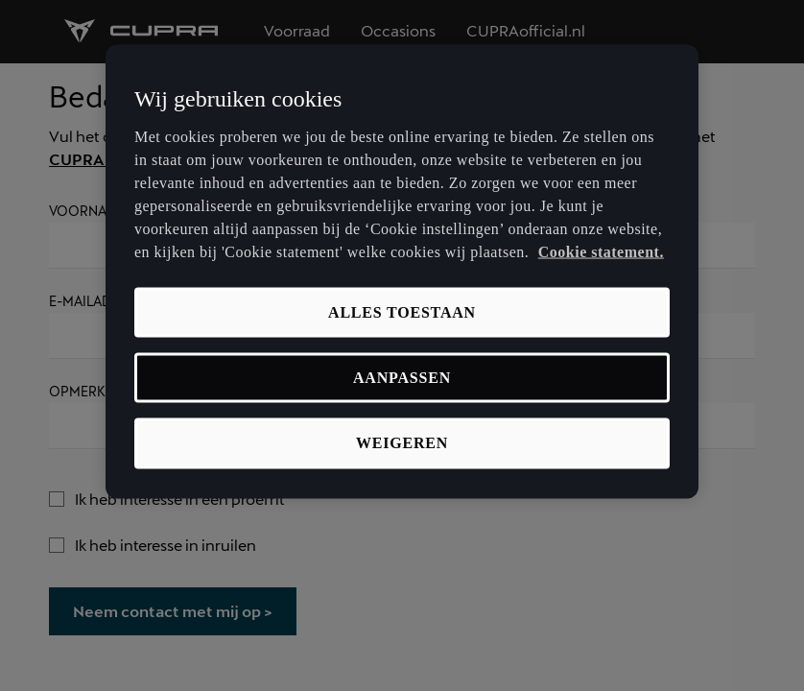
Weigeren (402, 443)
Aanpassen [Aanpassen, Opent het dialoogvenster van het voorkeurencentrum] (402, 377)
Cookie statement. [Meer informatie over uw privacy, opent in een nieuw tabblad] (601, 251)
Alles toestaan (402, 311)
